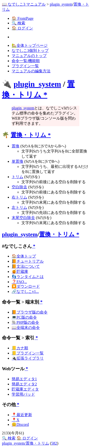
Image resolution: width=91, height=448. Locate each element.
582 (54, 443)
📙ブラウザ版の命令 (30, 312)
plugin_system (61, 4)
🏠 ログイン (22, 28)
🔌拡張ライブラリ (28, 358)
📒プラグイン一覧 (28, 353)
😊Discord (20, 424)
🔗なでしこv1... (25, 291)
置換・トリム (28, 135)
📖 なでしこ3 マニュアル (24, 4)
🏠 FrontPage (22, 18)
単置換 (17, 161)
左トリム (19, 207)
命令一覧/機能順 (26, 61)
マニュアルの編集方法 (31, 71)
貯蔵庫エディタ (25, 389)
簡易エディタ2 (24, 384)
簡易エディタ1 (24, 379)
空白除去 (19, 187)
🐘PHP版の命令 (25, 322)
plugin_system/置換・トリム (25, 443)
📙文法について (26, 266)
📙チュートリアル (28, 261)
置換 (15, 146)
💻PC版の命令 (24, 317)
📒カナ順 (20, 348)
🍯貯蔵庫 (20, 271)
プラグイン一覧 (25, 66)
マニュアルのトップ (29, 56)
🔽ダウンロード (26, 286)
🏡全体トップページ (30, 45)
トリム (17, 177)
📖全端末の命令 (26, 327)
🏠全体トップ (24, 256)
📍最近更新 (22, 415)
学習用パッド (23, 394)
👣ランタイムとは (28, 277)
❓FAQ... (19, 282)
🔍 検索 (18, 23)
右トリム (19, 197)
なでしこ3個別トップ (30, 50)
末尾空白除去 (23, 218)
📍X (15, 420)
